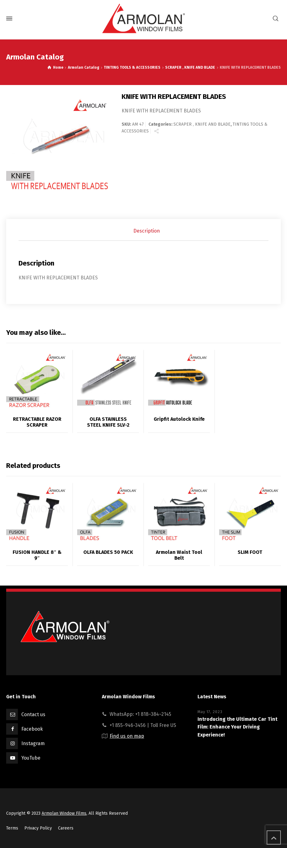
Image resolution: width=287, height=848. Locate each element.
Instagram (33, 743)
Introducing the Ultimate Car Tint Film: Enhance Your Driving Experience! (237, 727)
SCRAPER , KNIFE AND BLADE (202, 124)
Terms (12, 828)
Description (146, 231)
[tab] (146, 231)
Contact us (33, 714)
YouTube (30, 758)
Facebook (32, 729)
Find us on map (127, 736)
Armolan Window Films (64, 813)
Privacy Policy (38, 828)
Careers (65, 828)
